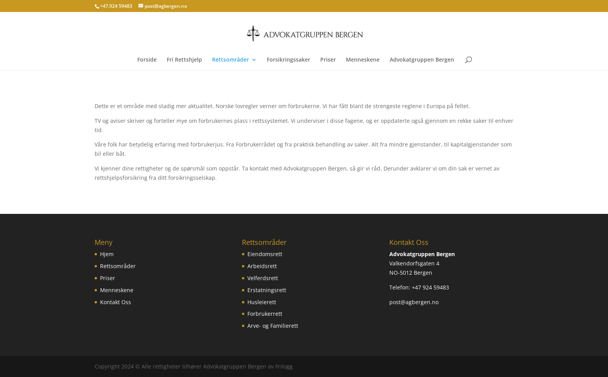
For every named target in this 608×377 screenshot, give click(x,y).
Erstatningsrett (266, 290)
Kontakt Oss (115, 302)
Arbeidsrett (262, 266)
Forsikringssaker (288, 60)
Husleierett (261, 302)
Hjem (107, 254)
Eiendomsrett (264, 254)
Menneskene (363, 60)
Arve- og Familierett (272, 325)
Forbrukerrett (264, 313)
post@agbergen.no (414, 302)
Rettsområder (230, 60)
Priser (328, 60)
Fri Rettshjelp (184, 60)
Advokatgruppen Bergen (422, 60)
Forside (147, 60)
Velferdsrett (262, 278)
